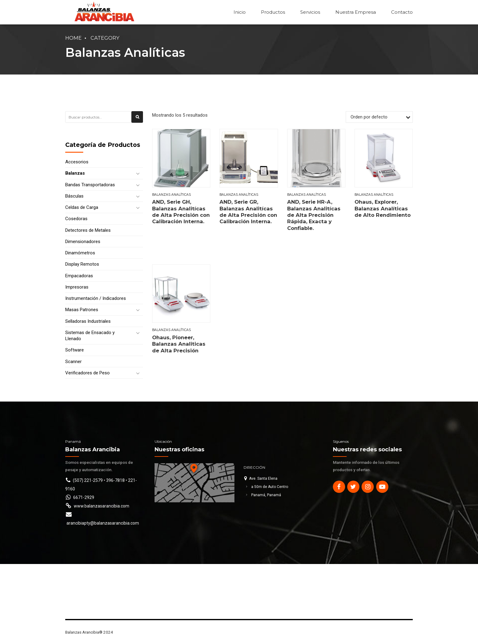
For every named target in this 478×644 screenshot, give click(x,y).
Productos (273, 12)
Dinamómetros (80, 253)
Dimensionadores (82, 241)
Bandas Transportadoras (90, 184)
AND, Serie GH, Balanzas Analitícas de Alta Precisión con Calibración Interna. (181, 211)
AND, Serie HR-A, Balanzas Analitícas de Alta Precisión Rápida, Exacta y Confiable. (314, 215)
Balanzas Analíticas (171, 195)
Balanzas (75, 173)
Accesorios (76, 162)
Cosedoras (76, 218)
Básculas (74, 196)
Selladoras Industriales (88, 321)
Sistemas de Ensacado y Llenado (90, 335)
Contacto (402, 12)
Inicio (240, 12)
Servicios (310, 12)
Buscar (137, 120)
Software (74, 350)
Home (73, 38)
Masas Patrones (81, 309)
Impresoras (76, 287)
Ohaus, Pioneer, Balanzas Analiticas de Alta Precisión (178, 344)
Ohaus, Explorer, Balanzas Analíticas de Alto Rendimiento (383, 208)
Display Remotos (82, 264)
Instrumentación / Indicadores (95, 298)
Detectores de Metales (88, 230)
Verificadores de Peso (87, 373)
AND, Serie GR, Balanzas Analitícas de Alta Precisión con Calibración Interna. (248, 211)
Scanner (73, 361)
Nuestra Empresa (355, 12)
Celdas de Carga (81, 207)
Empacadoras (79, 275)
